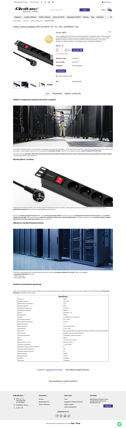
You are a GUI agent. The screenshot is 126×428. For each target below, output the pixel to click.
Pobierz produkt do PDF (64, 76)
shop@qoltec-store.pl (22, 405)
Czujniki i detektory (30, 17)
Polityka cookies (68, 404)
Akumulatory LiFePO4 (74, 17)
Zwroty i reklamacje (44, 404)
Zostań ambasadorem (70, 407)
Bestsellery (100, 17)
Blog (92, 17)
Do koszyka (77, 50)
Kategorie (18, 17)
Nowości (86, 17)
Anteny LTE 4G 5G (58, 17)
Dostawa (41, 399)
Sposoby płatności (44, 402)
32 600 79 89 (19, 408)
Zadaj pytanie (61, 71)
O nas (65, 399)
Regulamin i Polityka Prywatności (73, 402)
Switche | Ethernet (44, 17)
